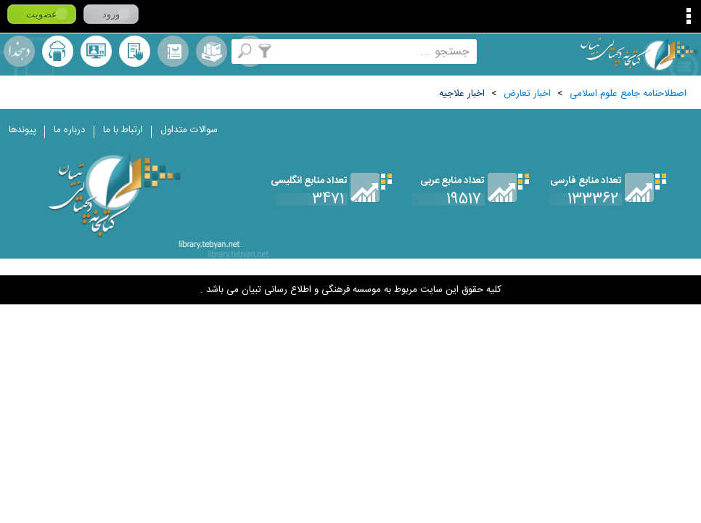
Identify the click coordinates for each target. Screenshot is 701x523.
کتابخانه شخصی (134, 51)
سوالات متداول (189, 130)
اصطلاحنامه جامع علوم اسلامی (628, 94)
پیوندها (22, 130)
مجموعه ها (211, 51)
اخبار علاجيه (462, 94)
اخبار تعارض (527, 94)
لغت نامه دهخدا (19, 51)
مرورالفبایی (173, 51)
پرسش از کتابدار (96, 51)
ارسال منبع (57, 51)
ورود (111, 14)
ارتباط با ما (123, 130)
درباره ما (70, 130)
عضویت (41, 14)
